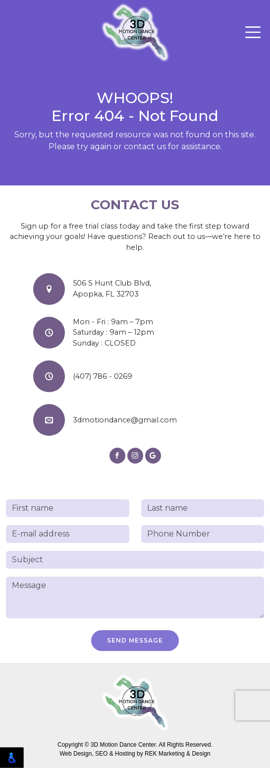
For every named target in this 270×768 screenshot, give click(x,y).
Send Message (135, 640)
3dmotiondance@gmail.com (125, 419)
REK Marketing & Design (178, 753)
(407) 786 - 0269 (102, 376)
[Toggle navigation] (253, 32)
